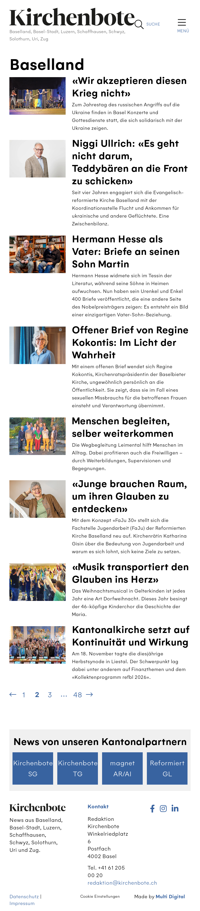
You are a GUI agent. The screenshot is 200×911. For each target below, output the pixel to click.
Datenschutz (24, 897)
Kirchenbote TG (78, 768)
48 (77, 694)
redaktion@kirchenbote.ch (122, 882)
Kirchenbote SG (33, 768)
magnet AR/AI (122, 768)
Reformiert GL (167, 768)
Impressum (22, 903)
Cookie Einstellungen (100, 896)
